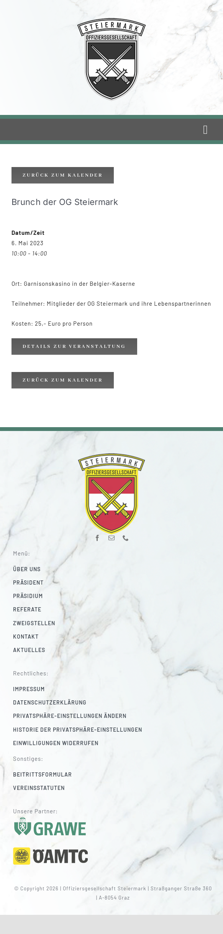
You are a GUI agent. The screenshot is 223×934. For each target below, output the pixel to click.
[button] (117, 716)
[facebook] (97, 534)
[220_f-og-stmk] (111, 18)
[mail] (111, 534)
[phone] (126, 534)
